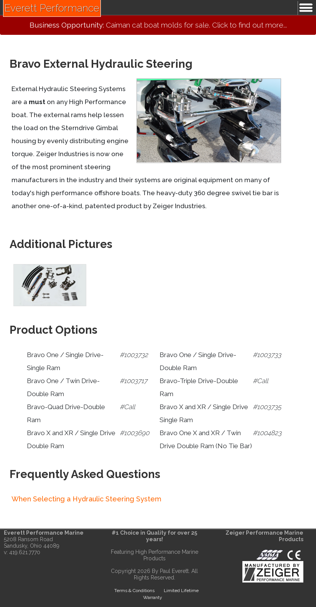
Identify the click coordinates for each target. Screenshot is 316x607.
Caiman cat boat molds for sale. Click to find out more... (158, 25)
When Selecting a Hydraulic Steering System (86, 499)
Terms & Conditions (134, 590)
